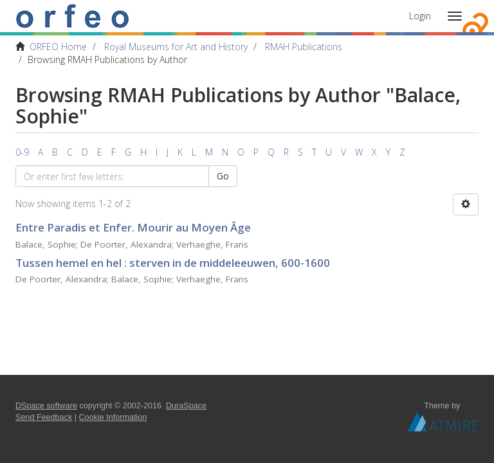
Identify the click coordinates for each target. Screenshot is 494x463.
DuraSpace (186, 405)
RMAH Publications (303, 47)
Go (223, 176)
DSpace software (46, 405)
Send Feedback (43, 417)
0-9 (22, 152)
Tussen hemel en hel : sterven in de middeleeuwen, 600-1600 (172, 262)
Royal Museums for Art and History (176, 47)
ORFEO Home (58, 47)
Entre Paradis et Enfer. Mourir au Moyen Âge (133, 227)
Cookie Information (113, 417)
